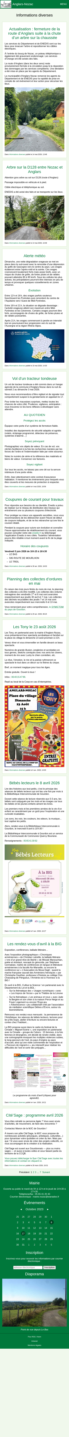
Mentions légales (34, 1345)
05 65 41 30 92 (30, 841)
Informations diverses (17, 154)
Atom (39, 1337)
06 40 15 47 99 (18, 677)
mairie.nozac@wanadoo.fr (46, 1197)
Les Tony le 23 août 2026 (34, 627)
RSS (33, 1337)
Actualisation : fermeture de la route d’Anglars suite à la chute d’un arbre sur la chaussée (34, 33)
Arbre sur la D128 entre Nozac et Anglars (34, 169)
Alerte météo (34, 256)
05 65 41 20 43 (42, 1194)
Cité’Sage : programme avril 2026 (34, 1115)
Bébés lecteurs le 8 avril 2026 (34, 783)
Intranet (34, 1341)
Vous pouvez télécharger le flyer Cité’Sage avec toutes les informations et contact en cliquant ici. (34, 1159)
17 (23, 1233)
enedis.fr (36, 533)
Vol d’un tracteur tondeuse (34, 378)
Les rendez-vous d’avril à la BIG (34, 944)
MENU (63, 4)
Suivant (46, 1172)
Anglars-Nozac (22, 4)
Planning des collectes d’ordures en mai (34, 581)
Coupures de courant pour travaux (34, 499)
